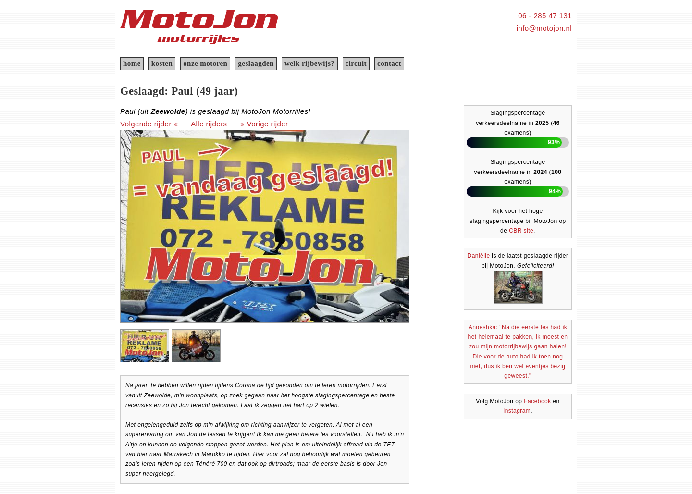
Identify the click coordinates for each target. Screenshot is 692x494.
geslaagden (256, 63)
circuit (356, 63)
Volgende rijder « (149, 124)
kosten (162, 63)
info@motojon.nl (544, 28)
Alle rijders (209, 124)
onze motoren (205, 63)
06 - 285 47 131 (545, 16)
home (132, 63)
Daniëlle (479, 255)
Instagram (517, 411)
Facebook (537, 401)
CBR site (521, 230)
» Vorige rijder (264, 124)
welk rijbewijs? (309, 63)
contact (389, 63)
